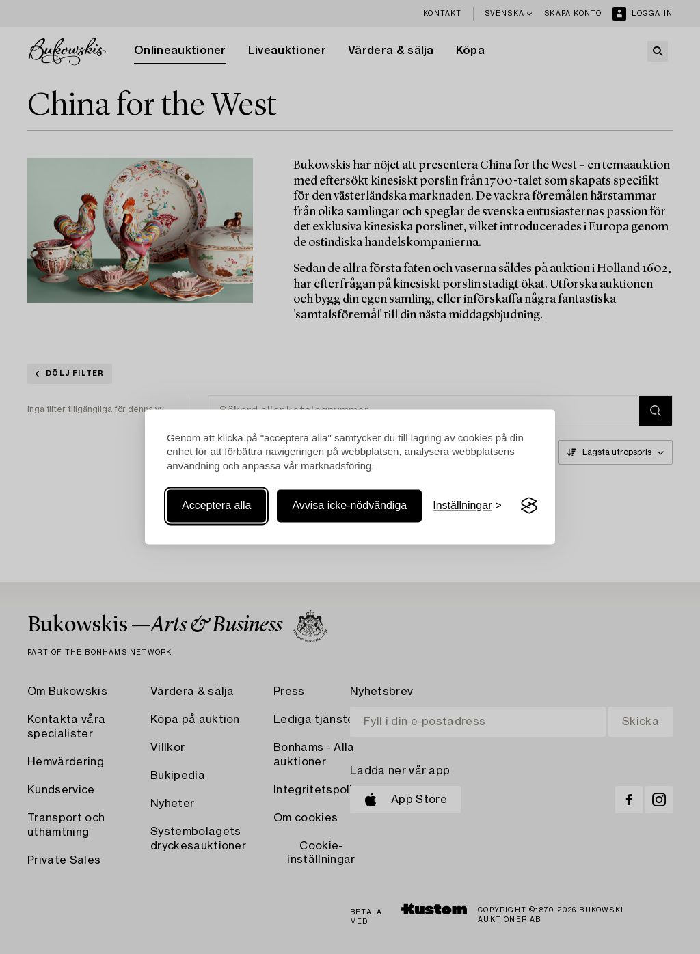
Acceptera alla (216, 505)
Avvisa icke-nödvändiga (349, 505)
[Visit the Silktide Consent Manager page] (529, 505)
